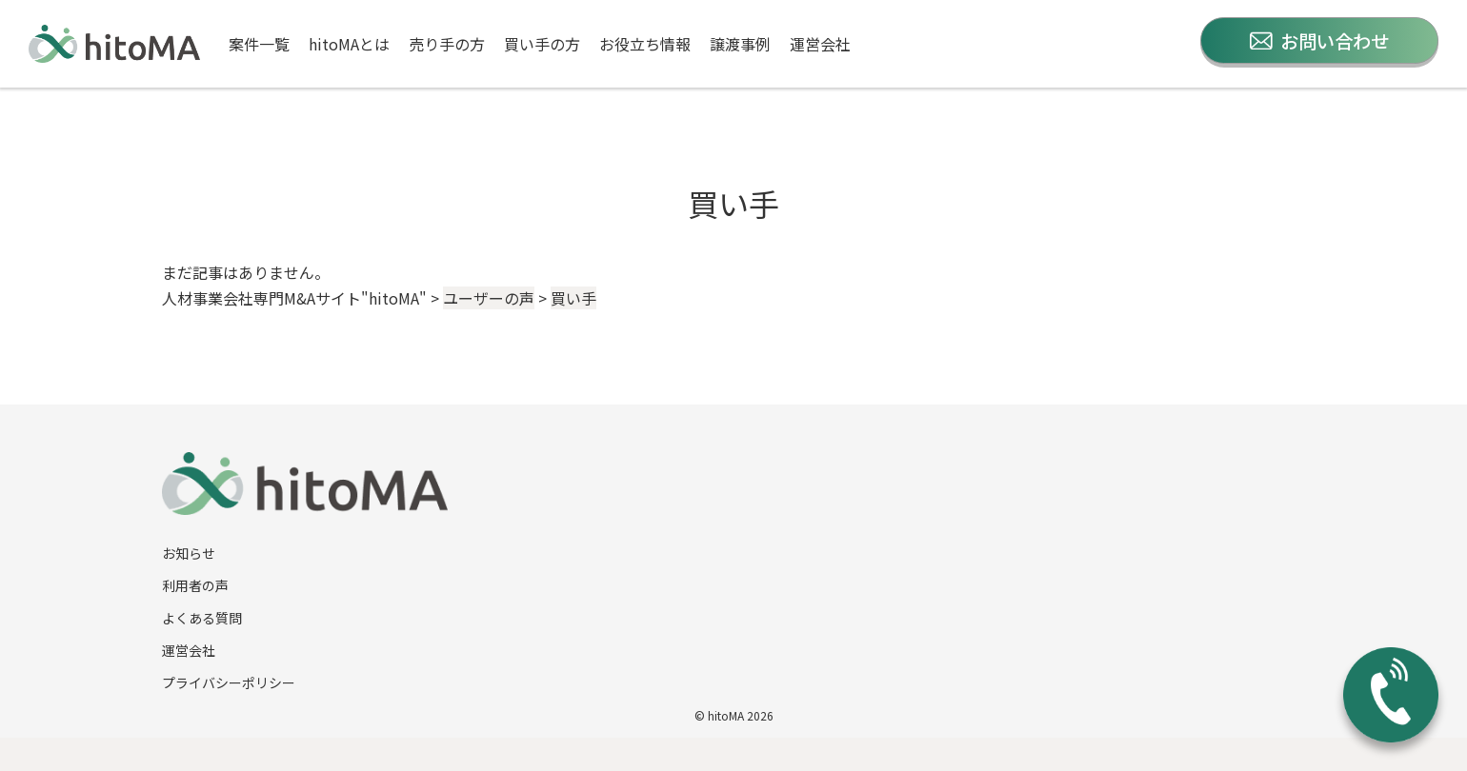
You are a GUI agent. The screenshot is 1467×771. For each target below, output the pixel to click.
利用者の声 (195, 585)
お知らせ (188, 553)
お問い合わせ (1319, 40)
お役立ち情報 (645, 43)
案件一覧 (259, 43)
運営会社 (820, 43)
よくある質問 (202, 617)
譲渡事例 (740, 43)
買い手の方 (542, 43)
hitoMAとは (349, 43)
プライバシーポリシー (228, 682)
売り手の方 (447, 43)
